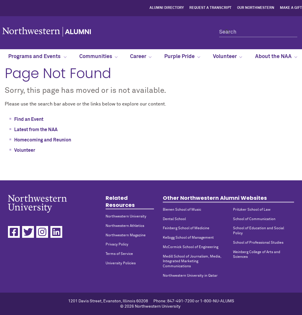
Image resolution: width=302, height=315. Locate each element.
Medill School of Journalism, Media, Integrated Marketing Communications (192, 261)
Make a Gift (291, 8)
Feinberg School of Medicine (186, 228)
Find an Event (28, 119)
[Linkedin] (56, 232)
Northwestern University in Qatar (190, 276)
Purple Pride (182, 56)
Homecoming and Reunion (42, 140)
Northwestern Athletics (125, 226)
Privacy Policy (117, 244)
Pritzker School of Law (251, 210)
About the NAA (276, 56)
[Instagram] (42, 232)
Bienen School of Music (182, 210)
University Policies (121, 263)
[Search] (258, 32)
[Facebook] (14, 232)
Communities (98, 56)
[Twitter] (28, 232)
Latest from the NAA (36, 129)
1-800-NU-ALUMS (217, 301)
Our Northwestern (255, 8)
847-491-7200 (180, 301)
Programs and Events (37, 56)
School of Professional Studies (258, 243)
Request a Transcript (210, 8)
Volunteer (227, 56)
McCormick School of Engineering (190, 247)
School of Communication (254, 219)
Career (141, 56)
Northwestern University (126, 216)
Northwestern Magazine (126, 235)
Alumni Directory (167, 8)
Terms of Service (119, 254)
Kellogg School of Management (188, 238)
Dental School (174, 219)
